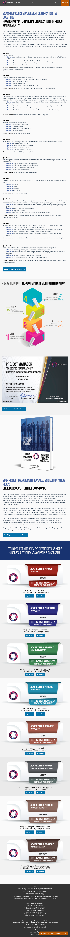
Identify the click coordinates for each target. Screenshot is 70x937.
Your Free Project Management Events (35, 931)
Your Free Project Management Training (35, 926)
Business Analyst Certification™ (35, 912)
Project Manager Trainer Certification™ (35, 914)
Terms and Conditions (35, 933)
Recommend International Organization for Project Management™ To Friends (35, 898)
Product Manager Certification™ (35, 908)
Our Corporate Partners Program (35, 893)
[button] (15, 535)
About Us (35, 886)
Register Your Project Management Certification (35, 921)
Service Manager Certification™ (35, 910)
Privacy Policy (35, 934)
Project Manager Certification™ (35, 903)
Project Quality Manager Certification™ (35, 907)
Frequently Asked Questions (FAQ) (35, 895)
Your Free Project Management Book (35, 924)
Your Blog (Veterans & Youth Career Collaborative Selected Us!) (35, 888)
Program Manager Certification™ (35, 905)
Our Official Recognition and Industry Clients (35, 891)
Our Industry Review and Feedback (35, 890)
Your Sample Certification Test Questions (35, 927)
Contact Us (35, 929)
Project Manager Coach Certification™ (35, 915)
